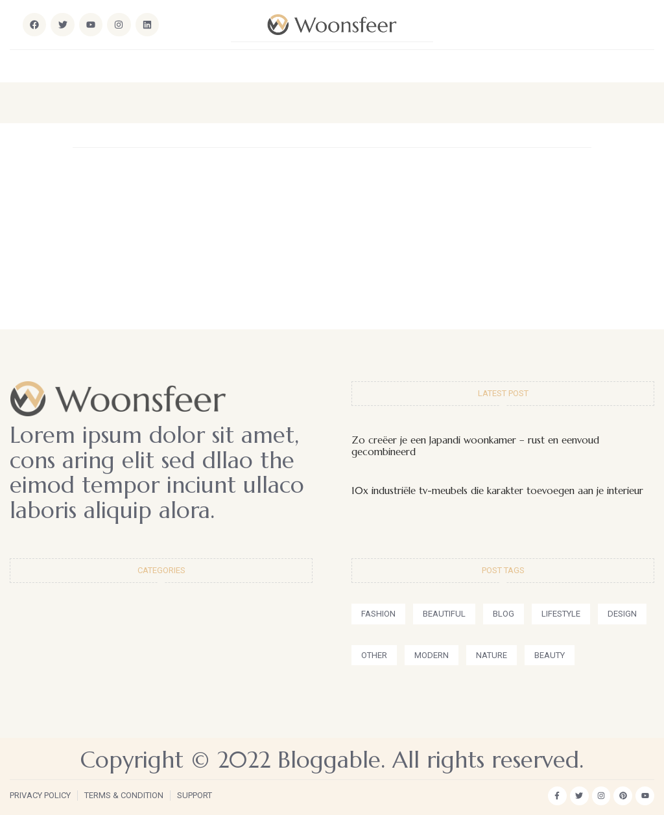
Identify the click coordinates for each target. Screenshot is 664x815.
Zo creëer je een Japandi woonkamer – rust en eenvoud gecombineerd (475, 446)
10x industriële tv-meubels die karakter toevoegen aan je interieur (497, 490)
